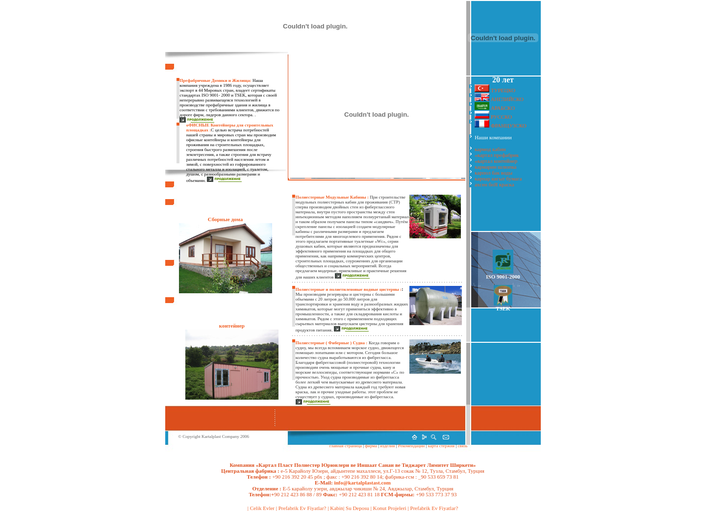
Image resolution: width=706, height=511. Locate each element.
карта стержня (441, 445)
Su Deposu (357, 508)
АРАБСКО (503, 108)
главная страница (345, 445)
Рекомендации (411, 445)
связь (461, 445)
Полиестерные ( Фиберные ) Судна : (332, 342)
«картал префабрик (497, 155)
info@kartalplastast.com (362, 482)
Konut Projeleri (389, 508)
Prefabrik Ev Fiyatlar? (302, 508)
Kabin (336, 508)
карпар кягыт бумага (498, 178)
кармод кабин (490, 149)
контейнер (232, 326)
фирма (370, 445)
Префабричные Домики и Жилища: (215, 80)
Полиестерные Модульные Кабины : (333, 197)
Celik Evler (262, 508)
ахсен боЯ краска (494, 184)
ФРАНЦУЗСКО (509, 125)
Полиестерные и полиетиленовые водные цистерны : (349, 289)
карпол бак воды (493, 173)
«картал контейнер (496, 161)
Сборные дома (225, 219)
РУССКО (501, 117)
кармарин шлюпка (495, 167)
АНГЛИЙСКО (507, 99)
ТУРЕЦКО (503, 90)
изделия (388, 445)
